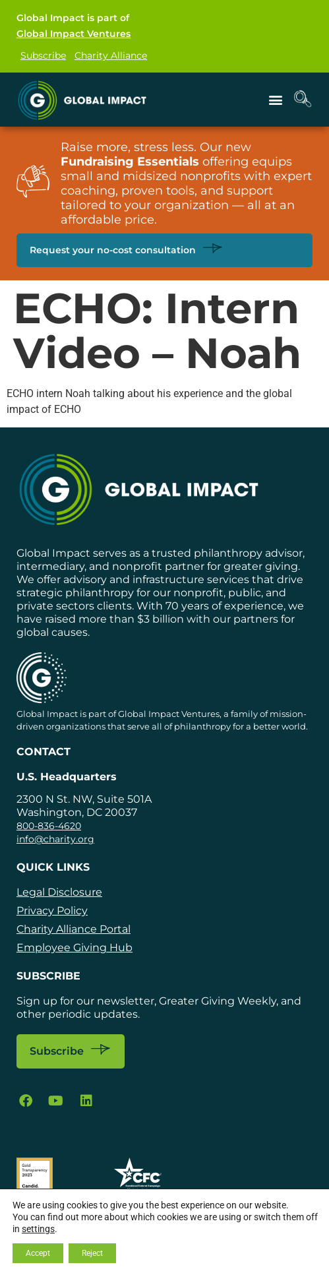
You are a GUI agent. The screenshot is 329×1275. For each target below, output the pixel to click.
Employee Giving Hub (74, 947)
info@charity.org (55, 839)
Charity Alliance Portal (73, 929)
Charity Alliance (111, 55)
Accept (38, 1253)
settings (38, 1229)
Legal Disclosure (59, 892)
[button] (275, 100)
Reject (92, 1253)
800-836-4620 (48, 826)
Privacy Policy (52, 910)
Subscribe (43, 55)
